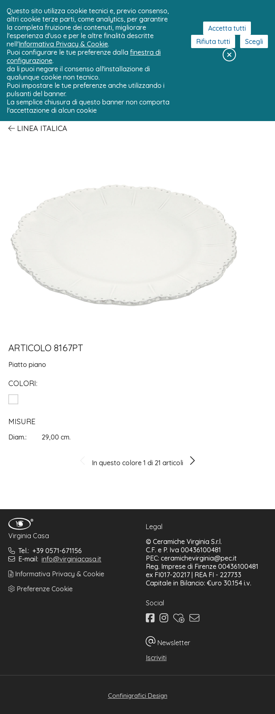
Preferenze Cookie (40, 589)
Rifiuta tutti (213, 41)
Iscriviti (156, 657)
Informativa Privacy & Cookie (56, 574)
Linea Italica (37, 128)
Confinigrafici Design (137, 695)
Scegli (254, 41)
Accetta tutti (227, 28)
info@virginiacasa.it (71, 559)
